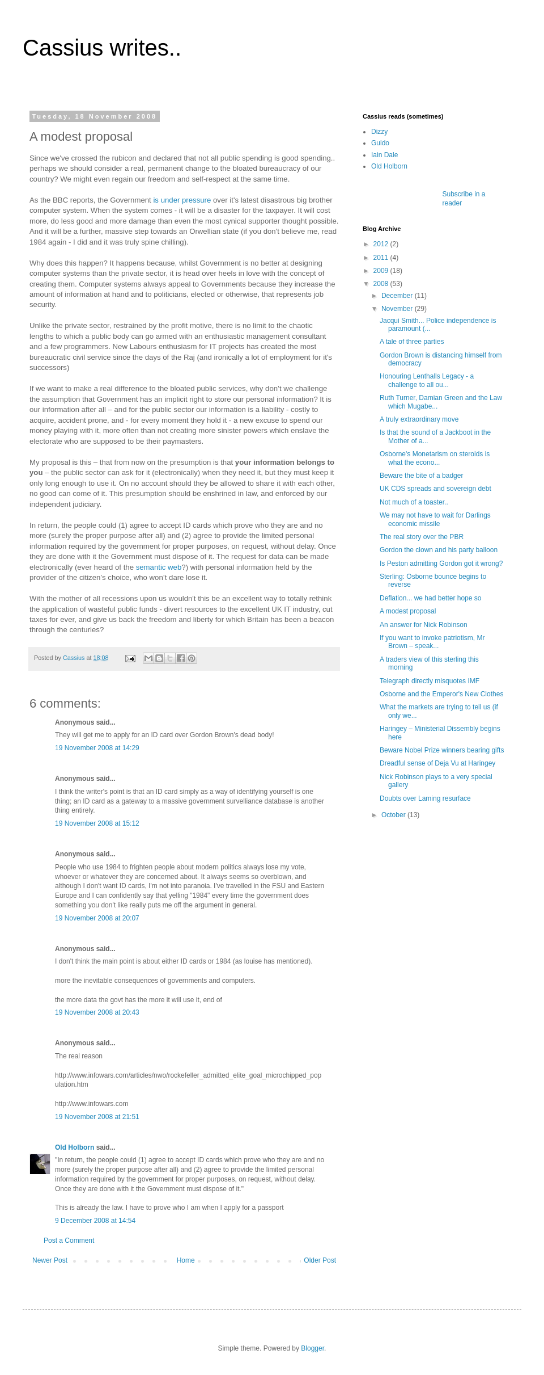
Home (186, 1260)
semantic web (159, 567)
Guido (380, 143)
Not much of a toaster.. (414, 502)
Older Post (320, 1260)
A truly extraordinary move (419, 419)
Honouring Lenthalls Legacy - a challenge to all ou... (427, 380)
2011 (381, 258)
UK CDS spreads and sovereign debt (435, 489)
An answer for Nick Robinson (424, 625)
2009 (381, 271)
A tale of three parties (412, 342)
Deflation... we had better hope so (430, 598)
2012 (381, 244)
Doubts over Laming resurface (425, 798)
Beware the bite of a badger (421, 476)
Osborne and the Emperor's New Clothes (441, 694)
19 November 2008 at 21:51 (97, 1117)
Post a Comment (69, 1240)
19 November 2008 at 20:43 (97, 1012)
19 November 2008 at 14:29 (97, 748)
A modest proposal (408, 611)
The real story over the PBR (422, 537)
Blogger (312, 1348)
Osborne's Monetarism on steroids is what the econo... (435, 458)
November (398, 309)
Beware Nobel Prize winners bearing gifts (442, 750)
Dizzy (379, 132)
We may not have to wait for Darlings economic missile (435, 519)
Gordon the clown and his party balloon (439, 550)
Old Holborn (74, 1147)
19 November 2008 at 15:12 (97, 823)
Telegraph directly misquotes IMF (429, 681)
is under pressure (182, 200)
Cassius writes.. (102, 47)
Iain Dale (384, 155)
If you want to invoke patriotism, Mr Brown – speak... (432, 642)
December (398, 296)
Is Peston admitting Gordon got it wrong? (441, 563)
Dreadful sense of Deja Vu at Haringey (437, 763)
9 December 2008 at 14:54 (95, 1221)
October (394, 815)
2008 (381, 284)
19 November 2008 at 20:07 (97, 918)
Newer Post (49, 1260)
